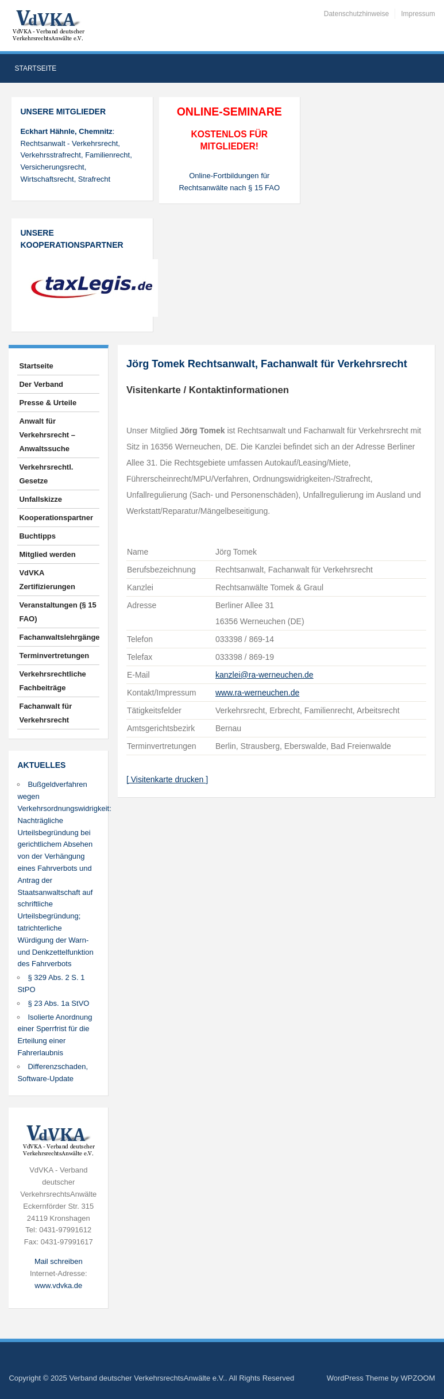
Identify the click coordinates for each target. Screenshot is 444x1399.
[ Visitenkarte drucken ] (167, 779)
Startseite (35, 68)
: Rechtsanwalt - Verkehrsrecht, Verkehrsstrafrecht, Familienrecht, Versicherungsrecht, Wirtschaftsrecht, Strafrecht (76, 155)
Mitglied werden (47, 554)
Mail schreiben (58, 1261)
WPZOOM (418, 1378)
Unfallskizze (40, 499)
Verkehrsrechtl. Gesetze (46, 474)
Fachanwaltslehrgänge (59, 637)
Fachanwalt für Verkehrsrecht (45, 713)
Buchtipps (37, 536)
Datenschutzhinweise (356, 14)
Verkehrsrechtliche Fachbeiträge (52, 681)
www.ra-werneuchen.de (257, 692)
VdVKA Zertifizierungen (47, 579)
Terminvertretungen (54, 655)
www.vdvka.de (58, 1285)
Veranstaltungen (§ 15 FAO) (57, 612)
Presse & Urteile (47, 402)
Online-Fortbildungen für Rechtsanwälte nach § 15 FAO (229, 181)
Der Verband (41, 384)
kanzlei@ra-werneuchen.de (264, 674)
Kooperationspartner (56, 517)
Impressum (418, 14)
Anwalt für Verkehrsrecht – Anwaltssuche (47, 435)
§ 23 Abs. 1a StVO (58, 1003)
